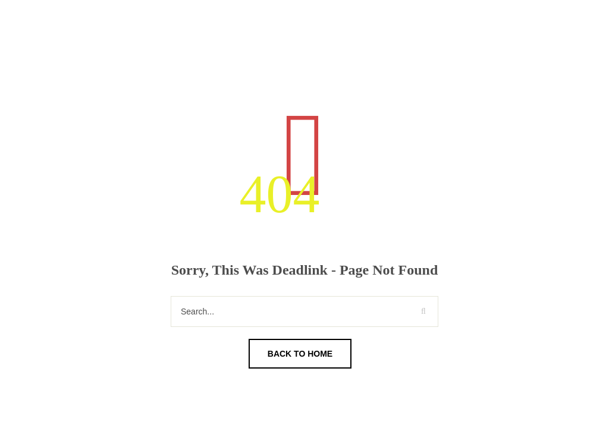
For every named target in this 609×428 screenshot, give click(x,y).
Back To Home (300, 353)
